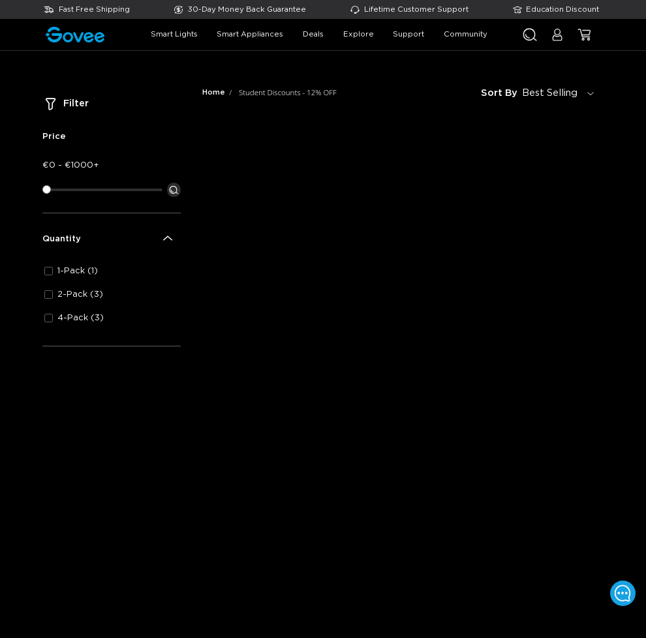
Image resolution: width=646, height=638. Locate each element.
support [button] (408, 34)
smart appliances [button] (250, 34)
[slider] (46, 189)
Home (213, 92)
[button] (557, 40)
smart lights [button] (174, 34)
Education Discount (562, 9)
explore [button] (358, 34)
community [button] (465, 34)
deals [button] (313, 34)
